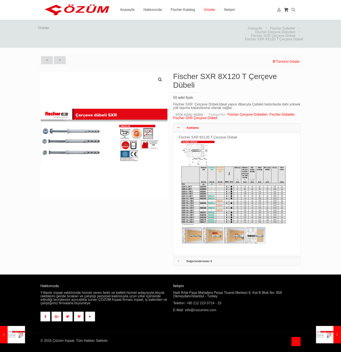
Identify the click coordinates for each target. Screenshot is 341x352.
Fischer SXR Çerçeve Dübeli (273, 36)
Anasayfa (255, 28)
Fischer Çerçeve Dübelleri (275, 32)
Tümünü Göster (286, 61)
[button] (160, 79)
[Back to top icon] (296, 341)
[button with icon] (45, 316)
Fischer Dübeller (282, 28)
